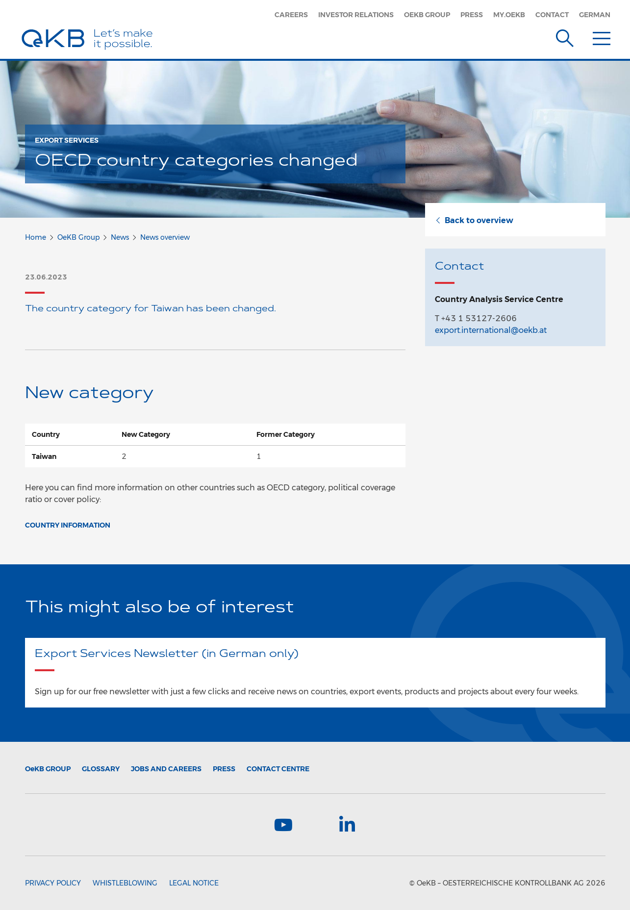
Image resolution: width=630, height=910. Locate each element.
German (594, 14)
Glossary (101, 768)
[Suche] (565, 36)
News (120, 237)
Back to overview (474, 220)
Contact (552, 14)
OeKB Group (427, 14)
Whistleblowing (125, 883)
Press (471, 14)
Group (48, 768)
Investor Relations (356, 14)
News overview (165, 237)
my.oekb (509, 14)
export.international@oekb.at (491, 330)
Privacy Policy (53, 883)
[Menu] (601, 36)
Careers (291, 14)
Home (35, 237)
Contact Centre (278, 768)
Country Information (67, 525)
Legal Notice (194, 883)
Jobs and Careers (166, 768)
